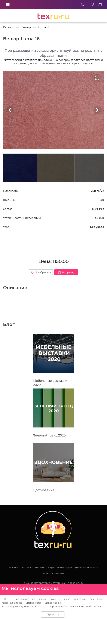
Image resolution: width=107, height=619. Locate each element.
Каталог (27, 567)
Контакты (58, 573)
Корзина (40, 567)
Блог (46, 573)
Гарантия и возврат (60, 567)
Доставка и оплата (86, 567)
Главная (14, 567)
